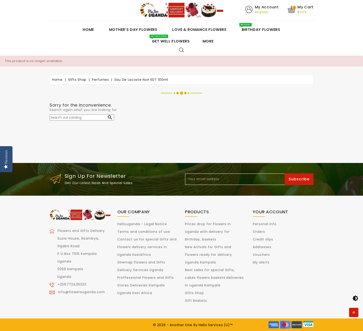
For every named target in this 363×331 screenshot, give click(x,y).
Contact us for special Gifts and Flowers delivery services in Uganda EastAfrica (147, 247)
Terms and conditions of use (143, 231)
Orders (259, 231)
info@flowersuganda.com (81, 292)
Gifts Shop (194, 293)
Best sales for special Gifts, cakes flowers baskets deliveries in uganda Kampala (214, 278)
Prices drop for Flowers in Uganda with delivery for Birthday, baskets (208, 232)
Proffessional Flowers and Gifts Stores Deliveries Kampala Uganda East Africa (145, 285)
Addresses (262, 247)
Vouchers (261, 254)
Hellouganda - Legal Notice (142, 224)
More (208, 41)
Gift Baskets (196, 300)
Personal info (265, 224)
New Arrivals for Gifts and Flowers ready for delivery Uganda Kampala (208, 255)
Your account (270, 212)
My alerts (261, 262)
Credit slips (263, 239)
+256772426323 (72, 284)
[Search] (82, 117)
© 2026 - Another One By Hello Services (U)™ (192, 325)
